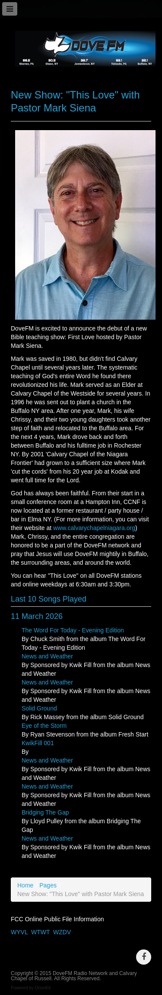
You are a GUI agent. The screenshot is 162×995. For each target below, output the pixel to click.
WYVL (19, 932)
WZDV (62, 932)
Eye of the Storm (44, 725)
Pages (48, 885)
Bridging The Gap (45, 812)
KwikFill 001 (38, 743)
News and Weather (47, 656)
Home (25, 885)
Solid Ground (39, 708)
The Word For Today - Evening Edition (73, 630)
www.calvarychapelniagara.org (94, 527)
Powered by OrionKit (31, 987)
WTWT (40, 932)
